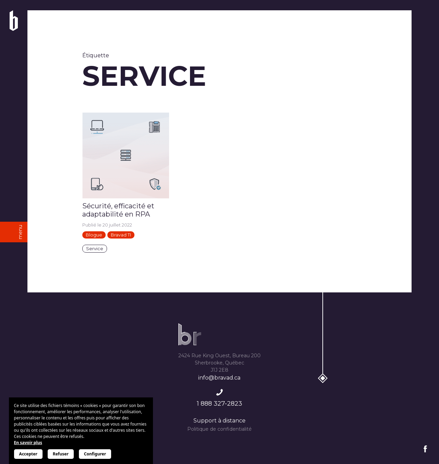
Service (94, 248)
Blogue (94, 234)
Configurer (95, 454)
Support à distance (219, 420)
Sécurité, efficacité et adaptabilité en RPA (118, 210)
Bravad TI (121, 234)
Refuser (61, 454)
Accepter (28, 454)
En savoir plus (28, 442)
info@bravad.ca (219, 377)
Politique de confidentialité (219, 429)
